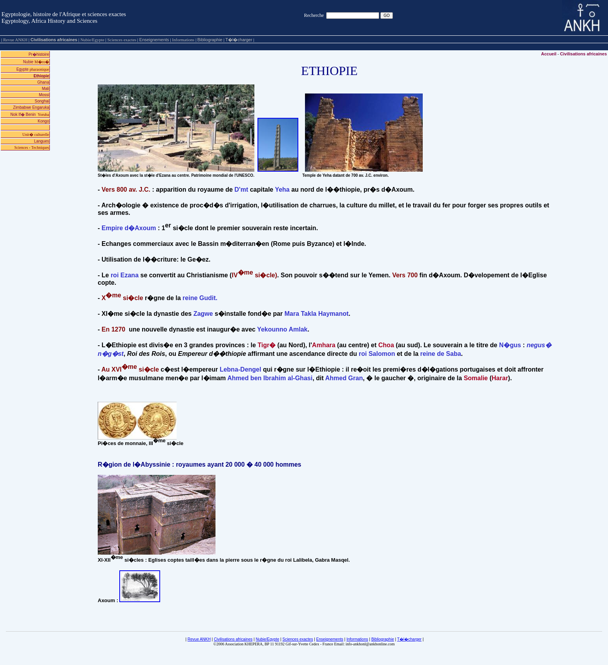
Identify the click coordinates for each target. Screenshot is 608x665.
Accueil (548, 53)
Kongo (43, 121)
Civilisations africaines (54, 39)
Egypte (32, 69)
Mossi (44, 95)
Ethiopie (41, 76)
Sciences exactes (298, 639)
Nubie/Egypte (267, 639)
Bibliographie (210, 39)
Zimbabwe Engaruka (31, 107)
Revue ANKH (199, 639)
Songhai (42, 101)
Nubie (36, 62)
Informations (357, 639)
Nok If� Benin (30, 114)
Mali (45, 88)
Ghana (43, 82)
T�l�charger (238, 39)
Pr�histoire (39, 54)
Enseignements (154, 39)
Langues (41, 141)
